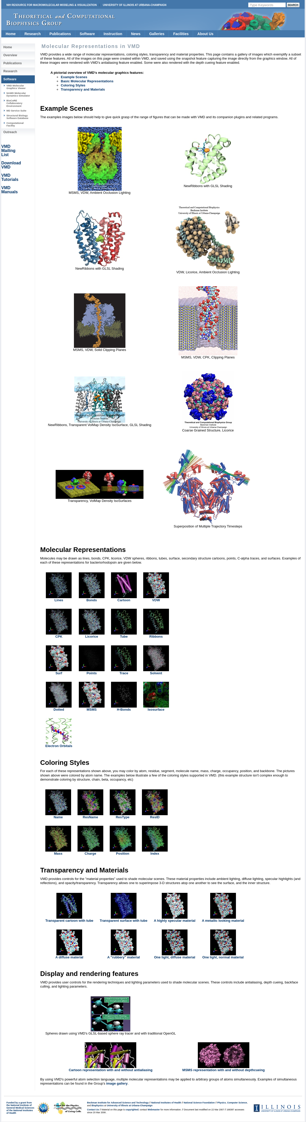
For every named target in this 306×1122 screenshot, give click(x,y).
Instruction (113, 34)
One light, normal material (223, 957)
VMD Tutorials (9, 177)
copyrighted (131, 1109)
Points (92, 673)
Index (154, 853)
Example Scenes (74, 77)
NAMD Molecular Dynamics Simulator (18, 94)
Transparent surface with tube (123, 921)
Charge (90, 853)
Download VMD (11, 165)
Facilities (181, 34)
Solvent (156, 673)
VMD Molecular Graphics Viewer (16, 87)
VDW (156, 600)
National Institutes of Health (166, 1102)
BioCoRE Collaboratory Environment (14, 103)
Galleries (156, 34)
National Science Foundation (199, 1102)
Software (87, 34)
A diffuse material (69, 957)
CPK (58, 636)
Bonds (92, 600)
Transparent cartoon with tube (69, 921)
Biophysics (97, 1105)
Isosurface (156, 709)
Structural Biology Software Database (17, 116)
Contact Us (93, 1109)
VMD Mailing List (8, 150)
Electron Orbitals (58, 746)
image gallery (117, 1083)
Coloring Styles (73, 85)
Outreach (10, 132)
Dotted (59, 709)
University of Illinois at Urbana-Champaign (134, 5)
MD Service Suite (16, 110)
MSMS (92, 709)
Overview (10, 55)
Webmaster (154, 1109)
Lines (58, 600)
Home (11, 34)
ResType (122, 817)
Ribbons (156, 636)
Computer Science (237, 1102)
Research (32, 34)
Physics (221, 1102)
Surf (58, 673)
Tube (124, 636)
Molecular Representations (83, 550)
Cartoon (123, 600)
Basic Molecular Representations (87, 81)
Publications (60, 34)
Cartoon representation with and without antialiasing (110, 1070)
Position (122, 853)
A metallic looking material (223, 921)
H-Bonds (124, 709)
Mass (58, 853)
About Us (205, 34)
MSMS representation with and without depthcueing (223, 1070)
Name (58, 817)
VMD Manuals (9, 190)
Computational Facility (15, 124)
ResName (90, 817)
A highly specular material (174, 921)
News (136, 34)
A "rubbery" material (123, 957)
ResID (155, 817)
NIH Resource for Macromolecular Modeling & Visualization (51, 5)
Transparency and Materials (83, 89)
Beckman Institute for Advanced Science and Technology (118, 1102)
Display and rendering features (89, 973)
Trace (124, 673)
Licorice (91, 636)
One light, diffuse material (174, 957)
